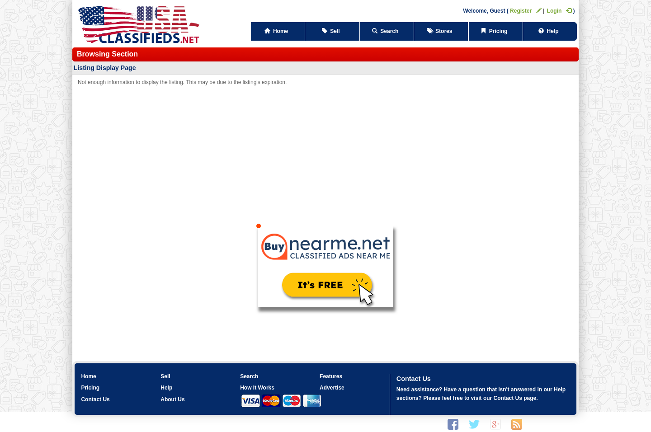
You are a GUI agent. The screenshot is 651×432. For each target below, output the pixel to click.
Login (559, 11)
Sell (332, 31)
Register (526, 11)
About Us (172, 399)
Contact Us (95, 399)
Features (331, 376)
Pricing (495, 31)
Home (277, 31)
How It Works (257, 388)
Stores (441, 31)
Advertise (332, 388)
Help (549, 31)
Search (386, 31)
